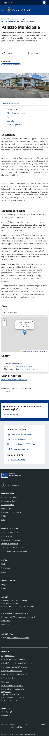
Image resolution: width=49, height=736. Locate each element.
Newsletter (5, 715)
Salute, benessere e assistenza (13, 547)
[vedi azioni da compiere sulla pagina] (32, 53)
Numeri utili (5, 624)
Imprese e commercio (9, 543)
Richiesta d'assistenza (9, 700)
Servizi (27, 724)
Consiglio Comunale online (11, 670)
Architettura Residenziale (10, 21)
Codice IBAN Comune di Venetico (14, 674)
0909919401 (14, 609)
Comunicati (5, 567)
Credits (42, 724)
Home (3, 19)
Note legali (5, 681)
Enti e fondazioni (7, 504)
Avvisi (3, 571)
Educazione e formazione (11, 540)
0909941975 (17, 363)
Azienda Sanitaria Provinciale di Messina (16, 663)
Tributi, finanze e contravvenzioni (14, 551)
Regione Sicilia (8, 3)
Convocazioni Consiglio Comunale (14, 666)
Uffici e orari (5, 620)
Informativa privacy (8, 678)
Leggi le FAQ (6, 691)
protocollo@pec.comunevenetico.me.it (23, 369)
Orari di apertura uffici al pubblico (14, 379)
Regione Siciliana (7, 655)
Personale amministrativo (11, 512)
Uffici (3, 519)
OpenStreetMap (34, 351)
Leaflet (24, 351)
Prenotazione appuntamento (12, 697)
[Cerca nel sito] (42, 10)
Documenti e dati (8, 500)
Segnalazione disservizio (10, 694)
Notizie (4, 564)
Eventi (3, 588)
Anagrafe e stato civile (10, 532)
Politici (3, 515)
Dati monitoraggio (8, 724)
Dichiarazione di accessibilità (12, 685)
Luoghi (23, 19)
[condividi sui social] (7, 53)
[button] (24, 332)
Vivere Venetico (13, 19)
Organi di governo (8, 508)
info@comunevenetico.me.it (21, 366)
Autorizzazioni (6, 536)
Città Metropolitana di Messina (13, 659)
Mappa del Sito (16, 727)
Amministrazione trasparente (12, 688)
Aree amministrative (9, 497)
